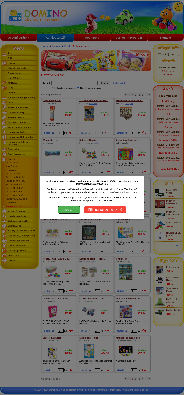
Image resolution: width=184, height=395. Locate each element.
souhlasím (69, 209)
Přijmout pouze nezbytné (105, 209)
